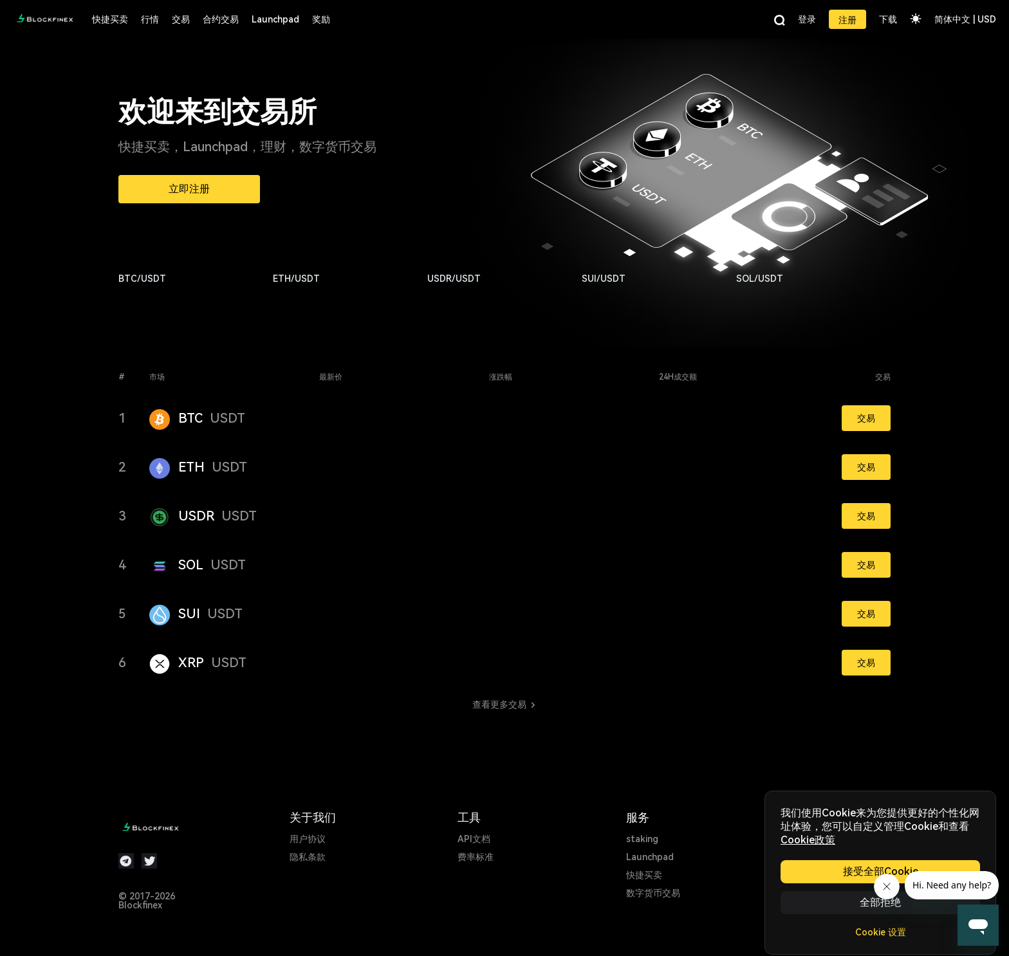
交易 (866, 418)
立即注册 (189, 189)
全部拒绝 (880, 902)
